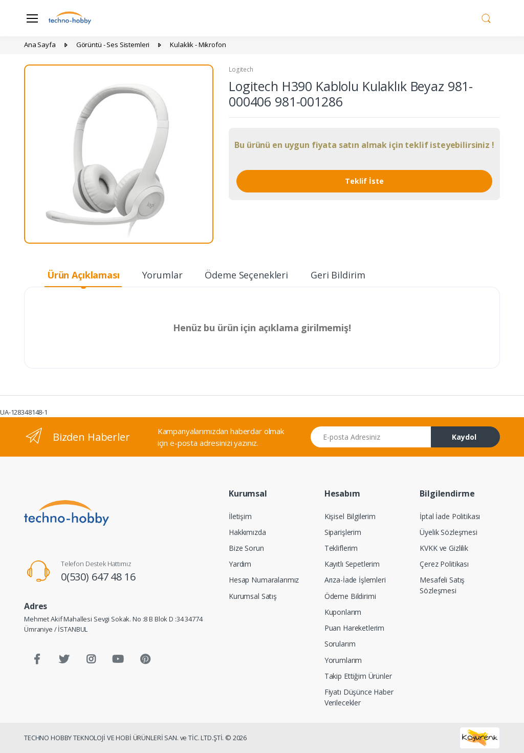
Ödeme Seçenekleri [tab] (246, 275)
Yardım (240, 564)
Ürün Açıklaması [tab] (83, 275)
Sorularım (340, 644)
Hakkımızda (247, 532)
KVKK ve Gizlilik (444, 548)
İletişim (240, 516)
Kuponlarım (343, 612)
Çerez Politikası (444, 564)
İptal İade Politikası (450, 516)
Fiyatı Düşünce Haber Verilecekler (359, 697)
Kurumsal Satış (253, 596)
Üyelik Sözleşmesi (448, 532)
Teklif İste (364, 181)
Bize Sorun (246, 548)
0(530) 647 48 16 (98, 577)
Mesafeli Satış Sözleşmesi (442, 585)
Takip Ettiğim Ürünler (358, 676)
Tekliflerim (341, 548)
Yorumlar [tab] (162, 275)
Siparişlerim (342, 532)
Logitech (241, 69)
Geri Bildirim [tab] (338, 275)
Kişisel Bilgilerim (350, 516)
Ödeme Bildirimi (350, 596)
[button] (486, 17)
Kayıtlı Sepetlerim (352, 564)
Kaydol (464, 437)
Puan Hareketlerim (354, 628)
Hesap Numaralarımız (264, 580)
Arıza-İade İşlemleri (355, 580)
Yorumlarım (343, 660)
